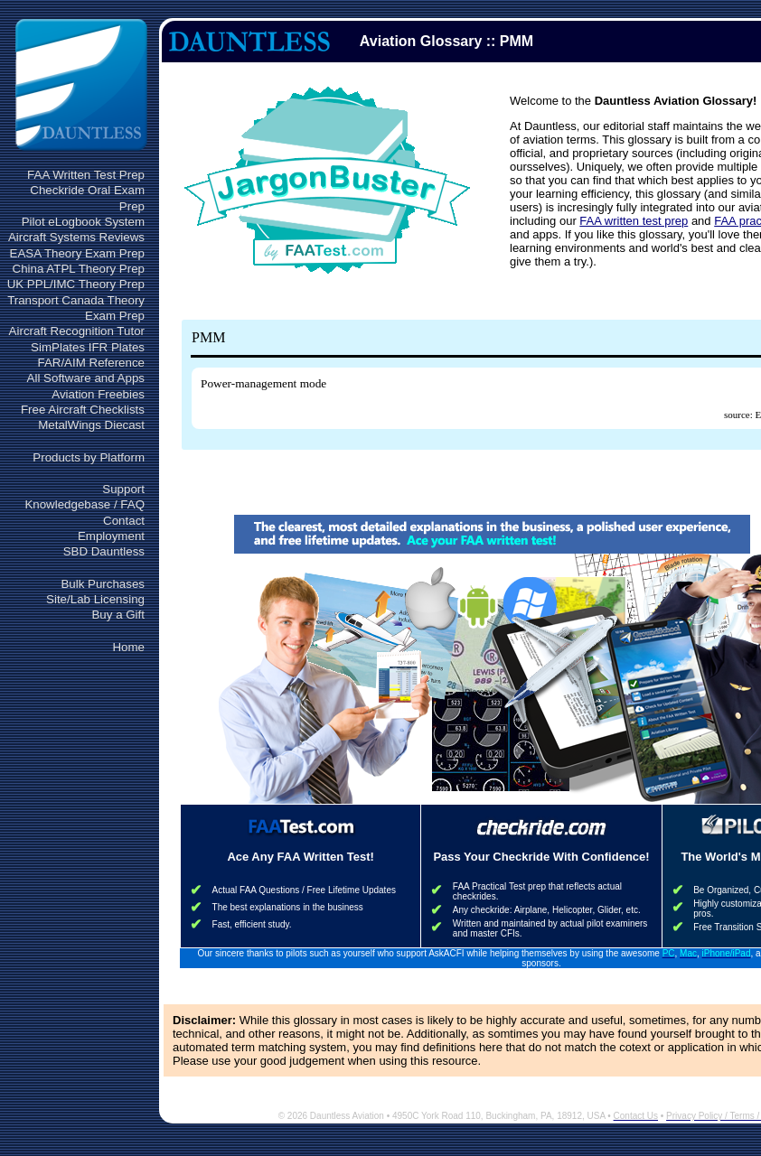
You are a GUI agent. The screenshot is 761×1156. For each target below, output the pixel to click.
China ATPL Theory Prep (79, 268)
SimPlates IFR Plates (88, 347)
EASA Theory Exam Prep (77, 253)
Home (128, 647)
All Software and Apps (86, 378)
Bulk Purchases (103, 584)
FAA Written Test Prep (86, 175)
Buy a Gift (118, 614)
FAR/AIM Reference (91, 362)
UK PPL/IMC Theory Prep (76, 284)
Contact (124, 520)
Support (123, 489)
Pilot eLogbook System (83, 221)
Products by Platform (89, 457)
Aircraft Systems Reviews (76, 237)
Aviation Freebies (98, 394)
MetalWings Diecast (91, 425)
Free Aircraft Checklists (83, 409)
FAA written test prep (633, 221)
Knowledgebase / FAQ (84, 504)
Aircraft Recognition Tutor (77, 331)
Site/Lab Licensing (95, 599)
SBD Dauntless (104, 551)
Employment (111, 536)
